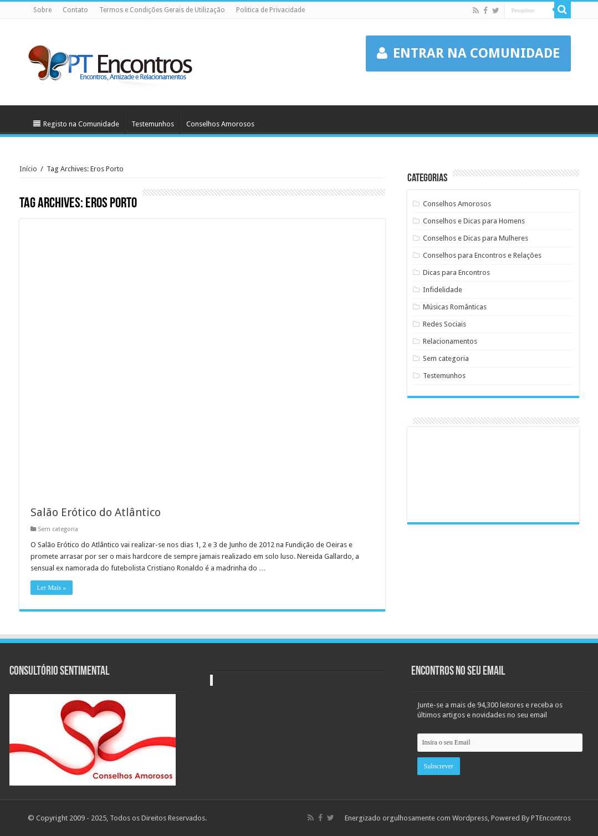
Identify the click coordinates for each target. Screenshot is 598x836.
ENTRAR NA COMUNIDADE (468, 53)
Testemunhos (152, 124)
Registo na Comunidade (76, 124)
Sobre (42, 10)
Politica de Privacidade (270, 10)
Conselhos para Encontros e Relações (482, 255)
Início (28, 169)
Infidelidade (442, 290)
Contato (75, 10)
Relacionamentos (450, 341)
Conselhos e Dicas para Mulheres (475, 238)
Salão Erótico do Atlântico (95, 512)
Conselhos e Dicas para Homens (474, 221)
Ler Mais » (52, 588)
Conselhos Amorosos (220, 124)
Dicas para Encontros (456, 272)
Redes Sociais (444, 324)
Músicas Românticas (455, 307)
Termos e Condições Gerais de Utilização (162, 10)
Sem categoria (58, 529)
